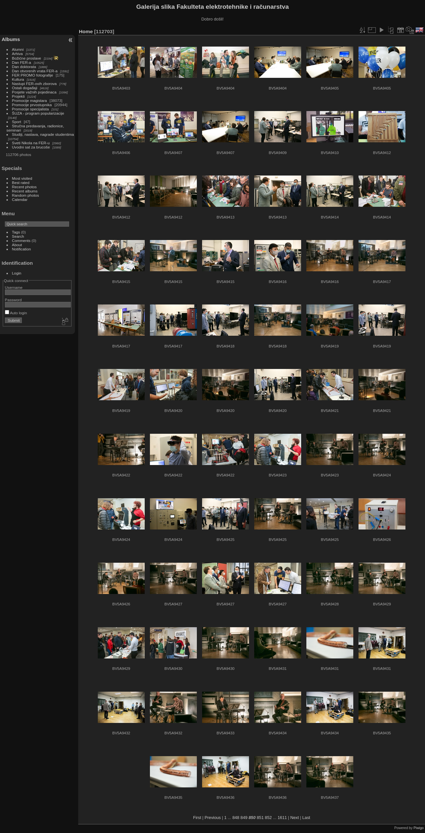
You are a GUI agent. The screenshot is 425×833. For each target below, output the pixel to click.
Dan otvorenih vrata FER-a (35, 71)
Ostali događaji (24, 88)
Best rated (21, 182)
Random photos (25, 195)
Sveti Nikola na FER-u (31, 143)
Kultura (18, 79)
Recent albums (24, 191)
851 (260, 817)
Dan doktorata (24, 66)
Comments (21, 240)
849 (244, 817)
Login (17, 273)
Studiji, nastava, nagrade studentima (43, 134)
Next (294, 817)
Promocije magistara (29, 100)
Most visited (22, 178)
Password (13, 300)
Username (13, 287)
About (17, 245)
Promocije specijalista (30, 109)
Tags (16, 232)
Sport (16, 122)
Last (306, 817)
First (197, 817)
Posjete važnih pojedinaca (34, 92)
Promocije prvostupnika (32, 105)
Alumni (18, 49)
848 (235, 817)
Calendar (20, 199)
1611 (282, 817)
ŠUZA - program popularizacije (38, 113)
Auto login (16, 313)
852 (268, 817)
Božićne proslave (26, 58)
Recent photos (24, 187)
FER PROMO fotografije (32, 75)
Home (86, 31)
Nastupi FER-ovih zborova (34, 83)
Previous (213, 817)
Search (18, 236)
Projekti (18, 96)
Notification (21, 249)
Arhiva (17, 53)
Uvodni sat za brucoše (31, 147)
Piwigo (419, 828)
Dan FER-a (21, 62)
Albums (11, 39)
